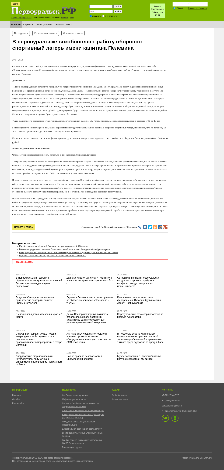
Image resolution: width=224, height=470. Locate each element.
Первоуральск (21, 33)
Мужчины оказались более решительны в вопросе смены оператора (52, 255)
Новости (16, 24)
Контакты (16, 395)
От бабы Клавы (119, 395)
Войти (16, 4)
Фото (69, 24)
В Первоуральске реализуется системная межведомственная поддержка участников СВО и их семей (68, 252)
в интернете (111, 16)
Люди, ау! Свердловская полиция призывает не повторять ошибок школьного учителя (35, 300)
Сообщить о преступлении (75, 395)
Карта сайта (18, 403)
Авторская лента (120, 399)
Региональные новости (45, 33)
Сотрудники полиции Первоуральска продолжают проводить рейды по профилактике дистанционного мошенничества (138, 281)
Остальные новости (73, 33)
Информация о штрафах (74, 399)
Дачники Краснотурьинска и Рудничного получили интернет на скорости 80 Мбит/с (89, 280)
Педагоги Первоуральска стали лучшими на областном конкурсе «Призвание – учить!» (89, 300)
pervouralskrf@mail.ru (172, 406)
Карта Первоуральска (21, 18)
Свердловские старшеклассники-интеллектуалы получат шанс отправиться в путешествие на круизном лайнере (39, 360)
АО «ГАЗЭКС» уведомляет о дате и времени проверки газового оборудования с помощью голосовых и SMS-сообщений (88, 337)
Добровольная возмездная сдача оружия (82, 429)
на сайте (96, 16)
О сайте (16, 399)
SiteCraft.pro (206, 458)
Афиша (59, 24)
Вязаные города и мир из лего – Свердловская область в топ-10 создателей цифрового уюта (64, 249)
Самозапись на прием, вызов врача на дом (83, 410)
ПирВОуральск (44, 24)
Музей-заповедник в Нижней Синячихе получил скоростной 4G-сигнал (53, 246)
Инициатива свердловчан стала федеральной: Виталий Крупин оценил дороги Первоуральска (139, 300)
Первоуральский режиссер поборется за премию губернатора (140, 315)
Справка (28, 24)
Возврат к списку (23, 227)
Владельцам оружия (72, 447)
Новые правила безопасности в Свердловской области (84, 357)
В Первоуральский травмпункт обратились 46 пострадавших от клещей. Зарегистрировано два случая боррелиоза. (39, 281)
